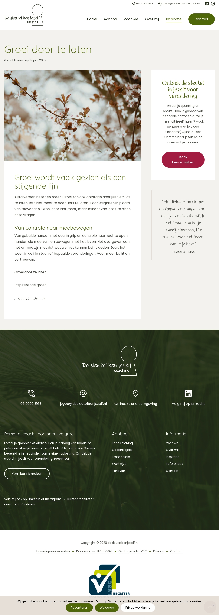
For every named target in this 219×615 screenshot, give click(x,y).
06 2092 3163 (31, 397)
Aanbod (110, 19)
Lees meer (61, 458)
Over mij (152, 19)
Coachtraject (122, 450)
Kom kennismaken (183, 160)
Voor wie (131, 19)
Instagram (53, 499)
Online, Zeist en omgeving (135, 397)
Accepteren (79, 607)
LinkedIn (34, 499)
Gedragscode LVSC (132, 551)
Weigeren (107, 607)
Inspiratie (173, 19)
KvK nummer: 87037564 (94, 551)
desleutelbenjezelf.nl (123, 543)
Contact (201, 19)
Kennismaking (122, 443)
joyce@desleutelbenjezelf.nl (83, 397)
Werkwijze (119, 464)
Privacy (158, 551)
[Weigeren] (214, 605)
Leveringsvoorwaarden (53, 551)
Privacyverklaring (138, 607)
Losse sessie (121, 457)
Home (92, 19)
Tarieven (118, 471)
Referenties (174, 464)
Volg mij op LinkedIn (188, 397)
